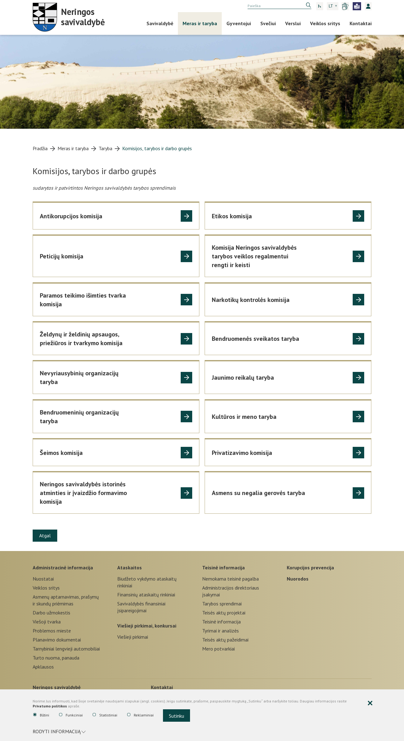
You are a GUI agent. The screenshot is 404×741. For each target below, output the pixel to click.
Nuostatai (43, 579)
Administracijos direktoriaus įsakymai (230, 591)
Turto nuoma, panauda (56, 658)
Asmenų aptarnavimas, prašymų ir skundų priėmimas (66, 600)
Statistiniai (105, 715)
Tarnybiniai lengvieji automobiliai (66, 649)
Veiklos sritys (325, 23)
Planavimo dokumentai (57, 640)
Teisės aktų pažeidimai (225, 640)
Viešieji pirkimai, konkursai (146, 626)
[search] (279, 6)
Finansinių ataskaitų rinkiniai (146, 594)
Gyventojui (238, 23)
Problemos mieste (52, 631)
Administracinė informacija (63, 567)
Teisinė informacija (223, 567)
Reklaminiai (140, 715)
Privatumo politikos (50, 706)
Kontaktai (361, 23)
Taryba (105, 148)
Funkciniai (71, 715)
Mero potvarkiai (218, 649)
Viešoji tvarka (47, 621)
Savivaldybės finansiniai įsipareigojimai (141, 607)
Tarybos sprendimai (222, 603)
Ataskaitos (129, 567)
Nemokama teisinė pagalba (230, 579)
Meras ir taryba (200, 23)
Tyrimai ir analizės (220, 631)
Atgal (45, 535)
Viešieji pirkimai (132, 637)
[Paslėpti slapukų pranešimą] (370, 703)
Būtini (41, 715)
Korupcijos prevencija (310, 567)
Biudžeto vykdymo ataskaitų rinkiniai (147, 582)
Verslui (293, 23)
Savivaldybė (159, 23)
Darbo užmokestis (51, 612)
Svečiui (268, 23)
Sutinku (176, 716)
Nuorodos (298, 579)
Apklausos (43, 667)
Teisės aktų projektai (223, 612)
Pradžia (40, 148)
